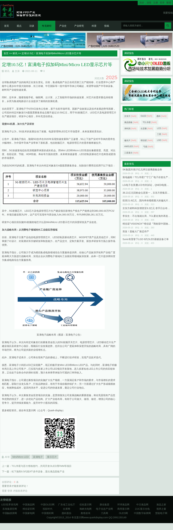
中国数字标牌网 (142, 513)
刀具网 (104, 513)
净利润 (130, 128)
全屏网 (66, 508)
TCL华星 (150, 122)
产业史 (63, 25)
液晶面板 (131, 122)
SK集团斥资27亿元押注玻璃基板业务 (142, 169)
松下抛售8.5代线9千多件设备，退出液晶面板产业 (38, 471)
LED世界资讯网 (9, 504)
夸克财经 (47, 25)
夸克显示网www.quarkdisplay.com (90, 517)
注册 (155, 2)
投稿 (106, 25)
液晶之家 (161, 504)
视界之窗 (161, 508)
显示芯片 (52, 456)
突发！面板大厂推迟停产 (136, 231)
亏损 (148, 146)
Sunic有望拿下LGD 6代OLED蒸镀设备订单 (146, 239)
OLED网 (123, 513)
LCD (162, 128)
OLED (146, 116)
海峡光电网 (85, 508)
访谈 (31, 25)
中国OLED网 (47, 504)
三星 (162, 134)
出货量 (147, 128)
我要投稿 (168, 12)
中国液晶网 (29, 504)
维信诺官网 (29, 508)
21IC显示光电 (142, 508)
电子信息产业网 (104, 508)
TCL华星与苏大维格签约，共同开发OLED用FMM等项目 (42, 466)
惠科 (161, 116)
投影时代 (47, 508)
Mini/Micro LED (20, 456)
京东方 (130, 116)
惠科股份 (66, 513)
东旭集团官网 (9, 508)
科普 (94, 25)
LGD (162, 140)
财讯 (15, 53)
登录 (162, 2)
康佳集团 (104, 504)
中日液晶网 (142, 504)
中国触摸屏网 (9, 513)
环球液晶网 (123, 504)
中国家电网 (29, 513)
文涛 (17, 71)
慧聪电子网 (161, 513)
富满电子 (38, 456)
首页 (6, 25)
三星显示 (131, 153)
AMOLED (131, 146)
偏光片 (130, 140)
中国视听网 (48, 513)
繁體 (168, 2)
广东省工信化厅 (66, 504)
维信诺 (147, 140)
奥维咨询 (85, 513)
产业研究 (79, 25)
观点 (19, 25)
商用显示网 (123, 508)
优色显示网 (85, 504)
